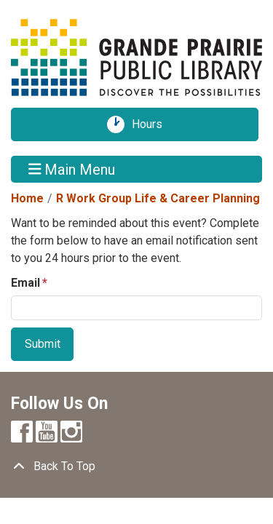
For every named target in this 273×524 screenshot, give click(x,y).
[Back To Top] (136, 466)
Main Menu (72, 168)
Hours (152, 124)
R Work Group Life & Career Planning (158, 198)
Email (25, 283)
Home (27, 198)
